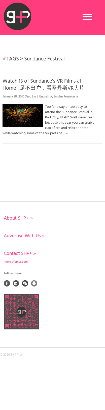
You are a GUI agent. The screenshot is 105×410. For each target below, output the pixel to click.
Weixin (25, 283)
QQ (34, 283)
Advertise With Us (24, 236)
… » (65, 133)
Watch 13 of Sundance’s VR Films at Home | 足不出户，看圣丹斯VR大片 (43, 84)
